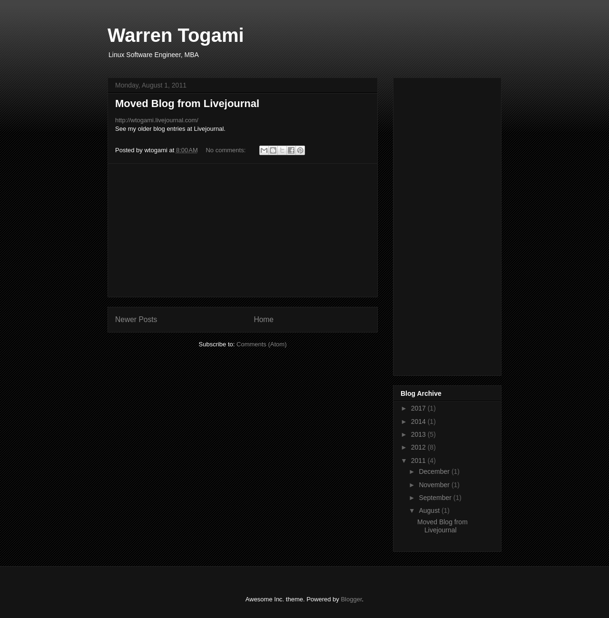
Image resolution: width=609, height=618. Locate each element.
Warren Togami (176, 35)
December (435, 471)
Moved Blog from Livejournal (187, 103)
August (430, 510)
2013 (419, 434)
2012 (419, 447)
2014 (419, 421)
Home (264, 319)
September (436, 497)
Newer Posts (136, 319)
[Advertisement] (242, 230)
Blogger (351, 599)
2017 (419, 408)
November (435, 485)
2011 (419, 460)
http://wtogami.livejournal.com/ (156, 120)
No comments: (226, 150)
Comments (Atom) (261, 344)
